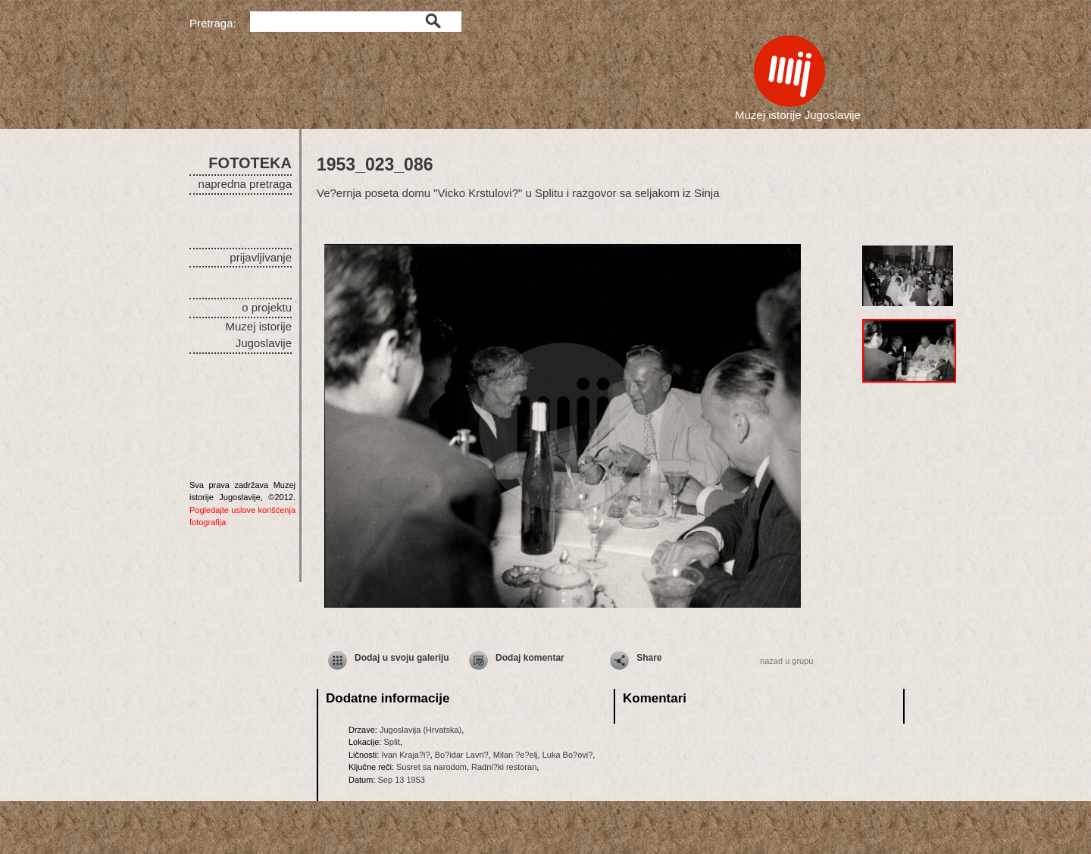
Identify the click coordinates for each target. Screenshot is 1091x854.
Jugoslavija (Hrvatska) (420, 729)
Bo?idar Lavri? (462, 754)
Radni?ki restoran (503, 766)
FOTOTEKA (250, 163)
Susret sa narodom (431, 766)
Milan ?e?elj (515, 754)
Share (648, 657)
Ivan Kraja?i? (405, 754)
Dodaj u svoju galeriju (402, 657)
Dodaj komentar (529, 657)
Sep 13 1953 (401, 779)
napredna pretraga (245, 183)
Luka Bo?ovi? (567, 754)
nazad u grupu (786, 660)
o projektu (267, 307)
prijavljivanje (261, 257)
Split (391, 741)
